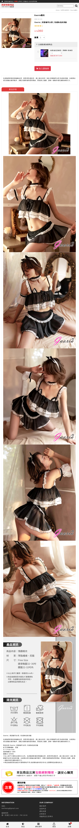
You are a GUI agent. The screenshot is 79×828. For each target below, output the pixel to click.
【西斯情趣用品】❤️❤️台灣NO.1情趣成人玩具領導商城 (20, 1)
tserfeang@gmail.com (10, 808)
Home (58, 10)
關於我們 (43, 806)
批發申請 (43, 809)
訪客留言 (43, 814)
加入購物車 (42, 68)
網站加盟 (43, 811)
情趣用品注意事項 (46, 816)
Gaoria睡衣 (73, 10)
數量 (36, 37)
